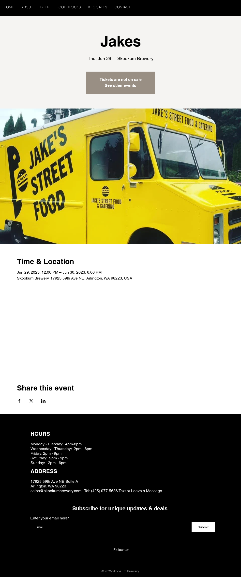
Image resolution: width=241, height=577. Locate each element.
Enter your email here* (49, 518)
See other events (120, 85)
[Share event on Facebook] (19, 401)
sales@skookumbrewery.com (55, 490)
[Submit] (203, 527)
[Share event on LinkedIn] (43, 401)
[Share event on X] (31, 401)
